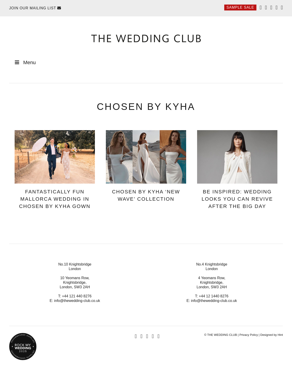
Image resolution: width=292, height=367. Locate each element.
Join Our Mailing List (35, 8)
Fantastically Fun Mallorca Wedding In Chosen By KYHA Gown (55, 199)
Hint (280, 335)
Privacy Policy (248, 335)
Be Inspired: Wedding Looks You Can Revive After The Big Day (237, 199)
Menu (25, 62)
